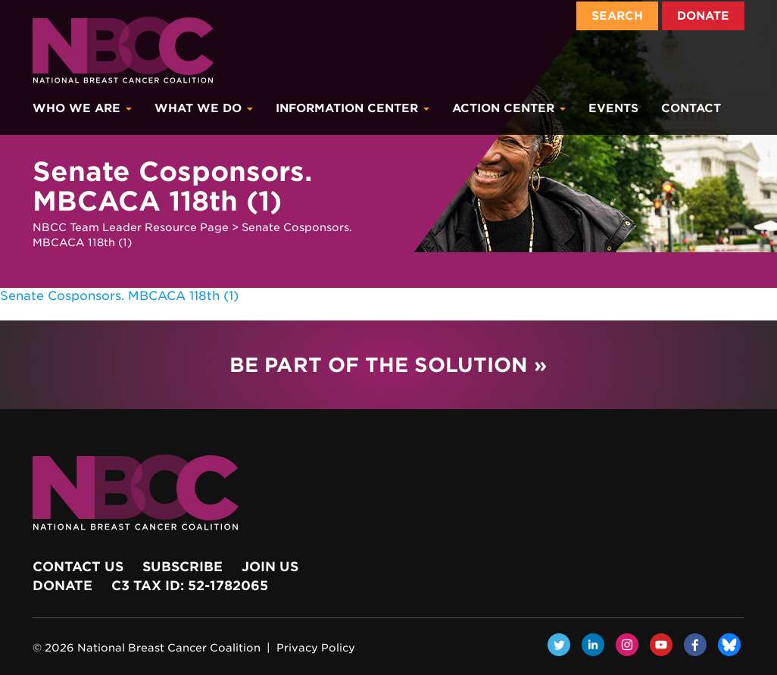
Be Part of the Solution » (388, 365)
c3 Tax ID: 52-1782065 (189, 585)
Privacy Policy (315, 648)
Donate (703, 16)
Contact (691, 108)
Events (613, 108)
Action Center (509, 108)
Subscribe (182, 566)
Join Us (270, 566)
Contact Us (78, 566)
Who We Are (82, 108)
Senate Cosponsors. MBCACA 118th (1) (119, 296)
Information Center (352, 108)
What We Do (203, 108)
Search (617, 16)
